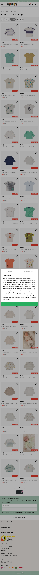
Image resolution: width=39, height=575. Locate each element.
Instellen (32, 304)
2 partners (7, 284)
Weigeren (20, 304)
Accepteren (7, 304)
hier (4, 296)
